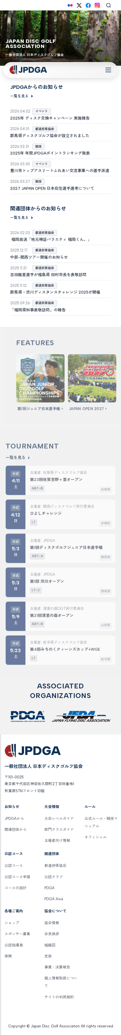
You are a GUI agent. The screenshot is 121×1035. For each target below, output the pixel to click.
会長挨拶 (51, 934)
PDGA (49, 888)
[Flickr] (70, 5)
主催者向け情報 (57, 840)
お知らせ (12, 807)
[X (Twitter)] (79, 5)
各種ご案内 (14, 911)
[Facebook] (88, 5)
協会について (55, 911)
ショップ (12, 923)
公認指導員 (14, 945)
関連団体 (51, 854)
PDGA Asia (53, 899)
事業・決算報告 (57, 967)
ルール (90, 807)
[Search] (108, 5)
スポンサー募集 (17, 934)
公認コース (14, 854)
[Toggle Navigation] (108, 70)
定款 (48, 956)
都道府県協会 (55, 866)
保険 (8, 956)
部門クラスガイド (59, 829)
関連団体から (16, 829)
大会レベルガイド (59, 818)
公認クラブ (53, 877)
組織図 (49, 945)
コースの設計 (16, 888)
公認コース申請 (17, 877)
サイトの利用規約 (59, 997)
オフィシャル (96, 837)
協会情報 (51, 923)
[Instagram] (97, 5)
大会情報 (51, 807)
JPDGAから (14, 818)
